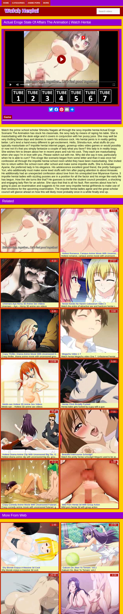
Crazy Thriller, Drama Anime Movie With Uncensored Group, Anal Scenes (38, 354)
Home (6, 3)
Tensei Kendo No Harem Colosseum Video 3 (84, 303)
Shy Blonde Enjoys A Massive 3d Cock (21, 567)
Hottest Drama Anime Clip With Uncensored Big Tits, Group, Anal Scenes (38, 454)
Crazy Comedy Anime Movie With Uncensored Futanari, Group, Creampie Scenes (42, 504)
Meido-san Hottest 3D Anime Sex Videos (22, 404)
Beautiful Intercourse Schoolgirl (77, 454)
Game (7, 117)
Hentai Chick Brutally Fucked (76, 404)
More (46, 3)
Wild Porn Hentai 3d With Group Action (81, 504)
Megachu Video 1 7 (71, 354)
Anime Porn (34, 3)
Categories (18, 3)
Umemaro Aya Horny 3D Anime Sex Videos (23, 303)
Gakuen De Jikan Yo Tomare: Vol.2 (80, 567)
